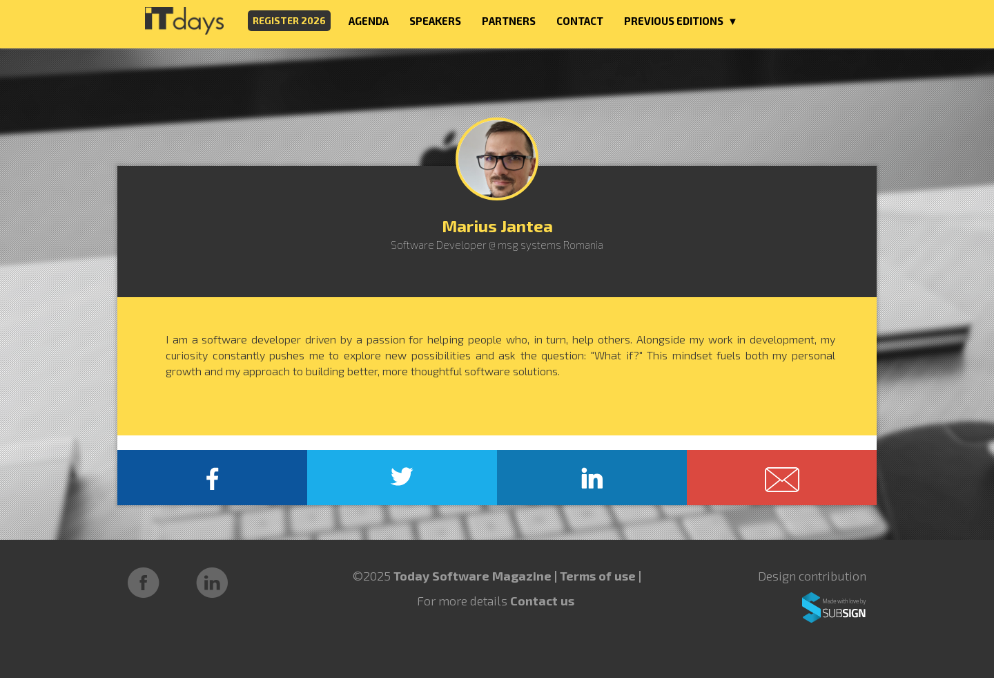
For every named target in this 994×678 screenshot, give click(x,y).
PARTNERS (509, 21)
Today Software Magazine (472, 575)
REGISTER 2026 (289, 20)
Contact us (542, 600)
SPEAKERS (435, 21)
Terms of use (599, 575)
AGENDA (369, 21)
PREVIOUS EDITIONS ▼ (681, 21)
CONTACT (579, 21)
